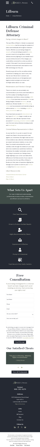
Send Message (20, 342)
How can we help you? (12, 318)
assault (8, 52)
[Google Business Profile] (25, 427)
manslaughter (12, 125)
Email (8, 309)
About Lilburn (10, 177)
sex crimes (17, 108)
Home (20, 411)
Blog (20, 417)
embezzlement (26, 114)
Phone (8, 304)
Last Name (9, 299)
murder (30, 52)
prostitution (13, 110)
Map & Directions (20, 404)
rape (20, 110)
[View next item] (22, 367)
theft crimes (25, 104)
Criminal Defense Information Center (16, 174)
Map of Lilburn (10, 179)
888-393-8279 (20, 389)
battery (24, 101)
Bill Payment (20, 414)
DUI (29, 99)
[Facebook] (18, 427)
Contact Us (20, 420)
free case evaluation (20, 167)
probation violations (25, 121)
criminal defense (10, 45)
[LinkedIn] (15, 427)
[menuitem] (12, 445)
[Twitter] (22, 427)
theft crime (16, 116)
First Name (9, 294)
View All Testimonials (20, 372)
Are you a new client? (12, 313)
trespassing (16, 121)
